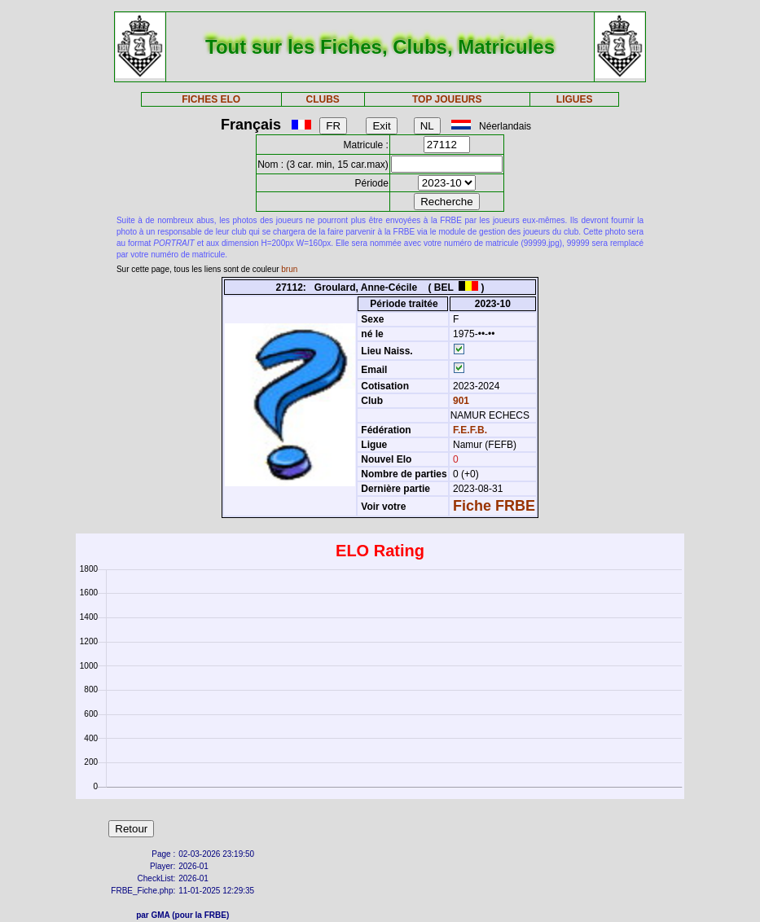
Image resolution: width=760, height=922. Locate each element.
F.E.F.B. (470, 430)
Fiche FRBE (494, 506)
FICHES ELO (211, 99)
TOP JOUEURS (447, 99)
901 (459, 400)
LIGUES (574, 99)
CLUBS (323, 99)
